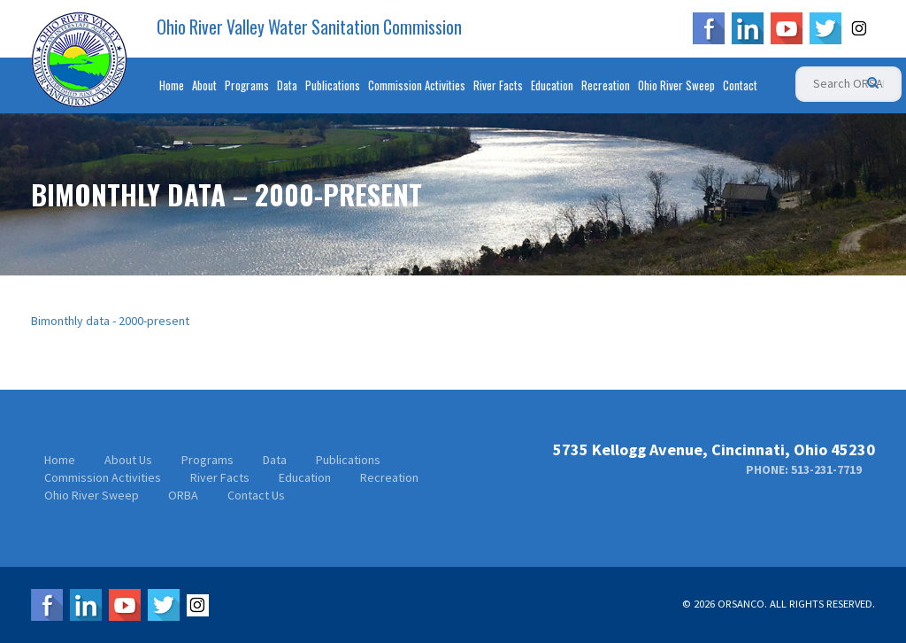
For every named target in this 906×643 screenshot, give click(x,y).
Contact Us (256, 495)
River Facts (498, 85)
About (204, 85)
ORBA (183, 495)
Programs (247, 85)
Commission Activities (416, 85)
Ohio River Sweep (676, 85)
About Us (128, 460)
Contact (740, 85)
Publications (332, 85)
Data (287, 85)
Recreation (605, 85)
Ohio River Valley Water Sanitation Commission (309, 27)
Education (552, 85)
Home (171, 85)
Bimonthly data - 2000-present (110, 321)
